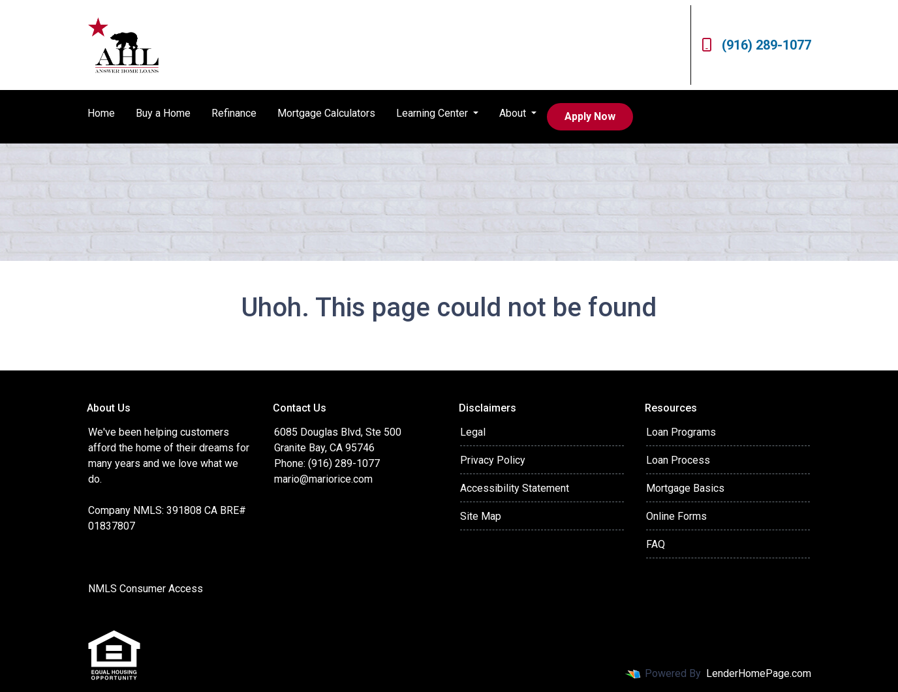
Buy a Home (163, 113)
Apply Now (590, 116)
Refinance (233, 113)
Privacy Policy (492, 460)
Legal (473, 432)
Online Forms (676, 516)
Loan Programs (681, 432)
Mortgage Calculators (326, 113)
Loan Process (678, 460)
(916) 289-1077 (756, 45)
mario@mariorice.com (323, 479)
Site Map (480, 516)
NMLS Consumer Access (145, 588)
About (514, 113)
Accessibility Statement (514, 488)
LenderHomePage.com (758, 673)
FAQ (655, 544)
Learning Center (433, 113)
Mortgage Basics (685, 488)
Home (101, 113)
